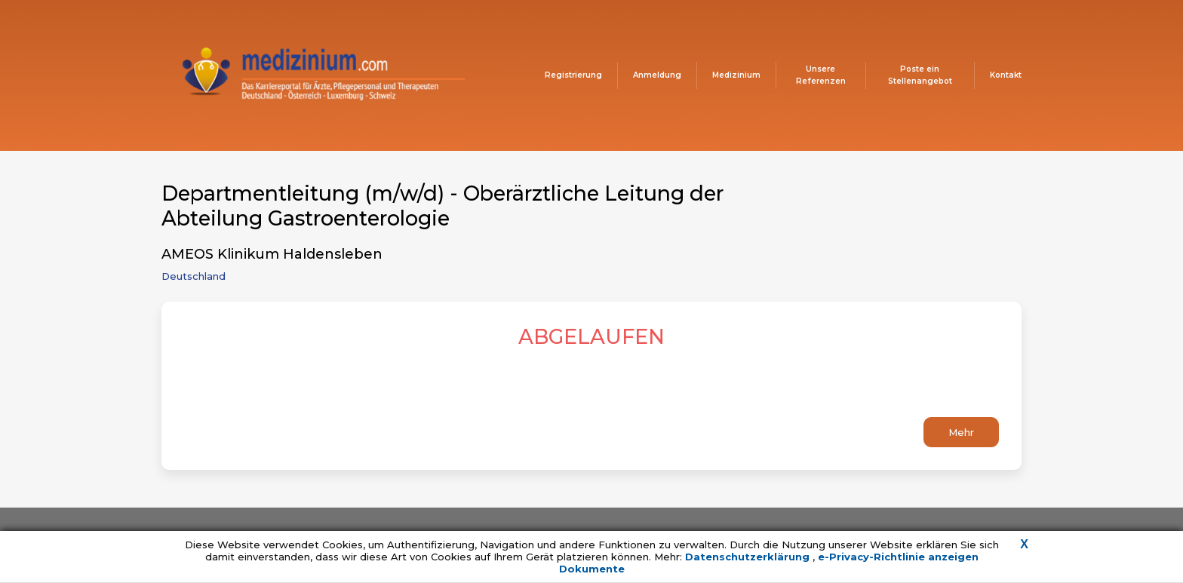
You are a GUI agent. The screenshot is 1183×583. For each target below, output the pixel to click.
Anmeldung (657, 75)
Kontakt (1006, 75)
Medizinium (736, 75)
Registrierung (573, 75)
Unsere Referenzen (821, 75)
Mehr (961, 432)
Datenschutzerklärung (749, 557)
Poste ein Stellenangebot (920, 75)
